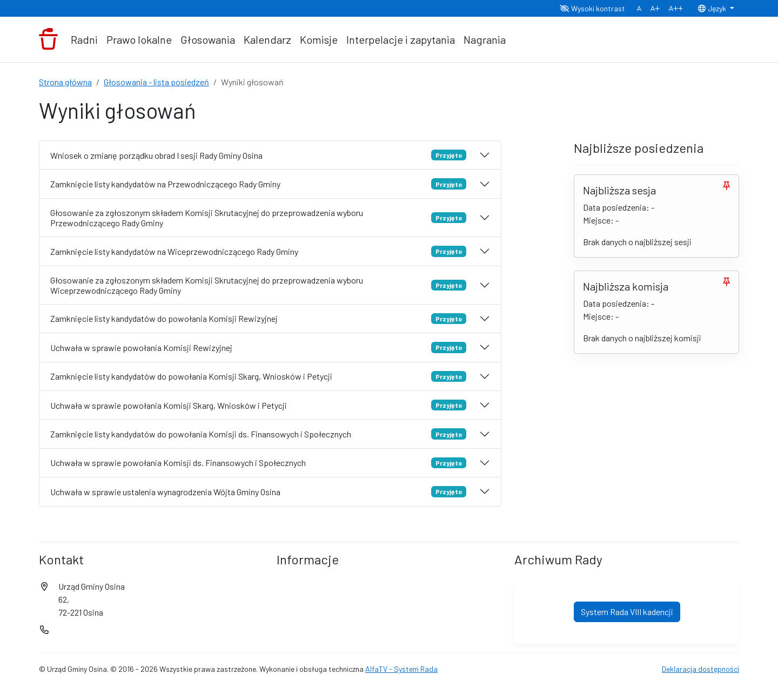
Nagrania (485, 39)
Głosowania (207, 39)
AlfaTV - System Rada (401, 668)
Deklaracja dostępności (700, 668)
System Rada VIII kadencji (627, 611)
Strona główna (65, 82)
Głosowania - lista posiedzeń (156, 82)
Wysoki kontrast (592, 8)
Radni (84, 39)
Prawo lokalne (139, 39)
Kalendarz (267, 39)
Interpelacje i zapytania (400, 39)
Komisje (319, 39)
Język (712, 8)
